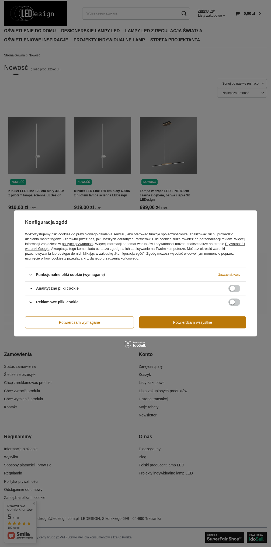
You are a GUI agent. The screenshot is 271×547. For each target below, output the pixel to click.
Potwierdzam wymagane (79, 322)
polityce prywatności (77, 244)
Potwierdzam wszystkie (192, 322)
